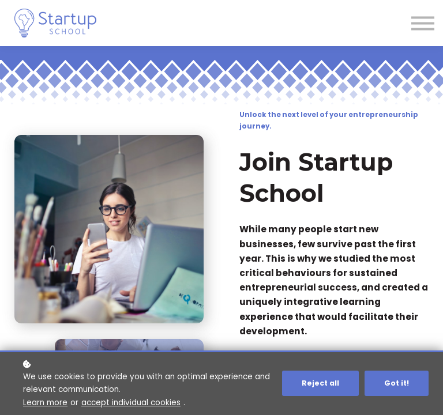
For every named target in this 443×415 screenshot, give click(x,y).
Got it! (396, 383)
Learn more (45, 402)
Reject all (320, 383)
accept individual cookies (131, 402)
